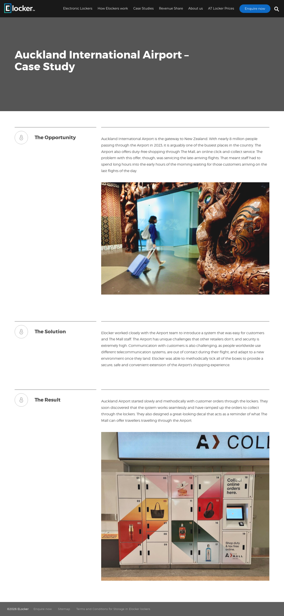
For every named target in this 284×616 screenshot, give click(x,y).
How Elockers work (113, 8)
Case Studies (143, 8)
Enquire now (255, 9)
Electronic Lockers (77, 8)
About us (195, 8)
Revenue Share (171, 8)
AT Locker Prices (221, 8)
